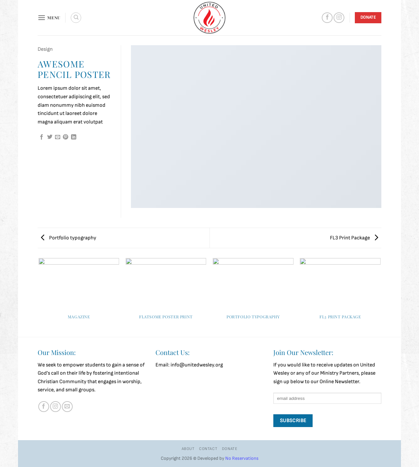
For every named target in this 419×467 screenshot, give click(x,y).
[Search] (76, 17)
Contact (208, 448)
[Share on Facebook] (41, 137)
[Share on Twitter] (49, 137)
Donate (230, 448)
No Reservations (242, 458)
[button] (49, 17)
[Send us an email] (67, 406)
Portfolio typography (68, 238)
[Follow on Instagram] (339, 17)
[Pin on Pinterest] (65, 137)
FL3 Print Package (354, 238)
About (188, 448)
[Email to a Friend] (57, 137)
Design (45, 49)
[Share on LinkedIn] (73, 137)
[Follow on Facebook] (327, 17)
